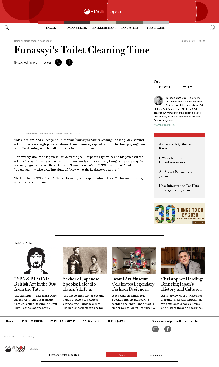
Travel (51, 27)
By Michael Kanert (25, 62)
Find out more (155, 354)
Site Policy (28, 336)
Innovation (129, 27)
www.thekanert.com (164, 124)
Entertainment (104, 27)
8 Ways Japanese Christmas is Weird (174, 160)
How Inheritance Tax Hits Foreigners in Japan (179, 188)
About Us (9, 336)
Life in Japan (156, 27)
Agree (122, 354)
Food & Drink (77, 27)
